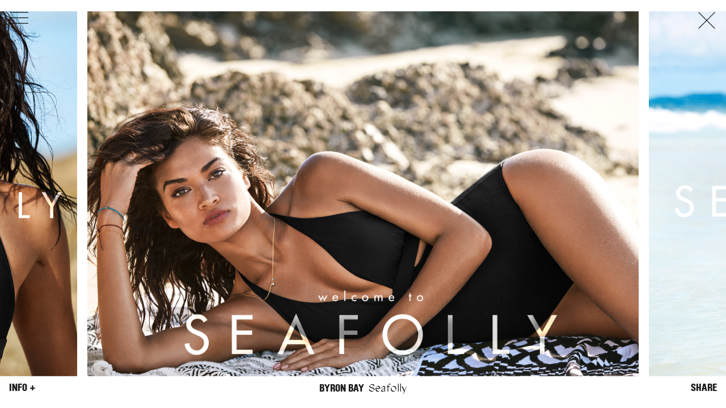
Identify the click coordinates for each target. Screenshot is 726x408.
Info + (22, 387)
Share (704, 387)
